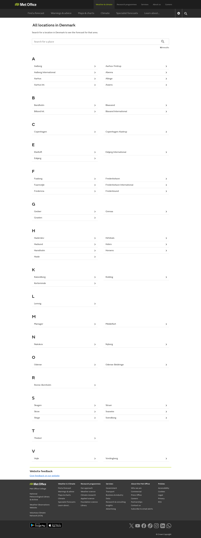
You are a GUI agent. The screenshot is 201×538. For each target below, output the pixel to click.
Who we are (136, 488)
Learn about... (152, 13)
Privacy (161, 498)
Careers (168, 4)
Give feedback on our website (45, 475)
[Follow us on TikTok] (150, 526)
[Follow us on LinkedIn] (162, 526)
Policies (161, 484)
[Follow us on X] (131, 526)
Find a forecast (36, 13)
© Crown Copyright (163, 534)
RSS (160, 502)
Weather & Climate (66, 484)
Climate (105, 13)
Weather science (88, 491)
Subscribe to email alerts (142, 509)
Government (111, 488)
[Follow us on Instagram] (156, 526)
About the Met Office (140, 484)
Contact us (136, 505)
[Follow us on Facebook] (143, 526)
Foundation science (89, 502)
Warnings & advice (61, 13)
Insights (109, 505)
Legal (160, 495)
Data (108, 498)
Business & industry (114, 495)
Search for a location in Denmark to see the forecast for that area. (65, 32)
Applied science (87, 498)
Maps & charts (86, 13)
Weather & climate (104, 4)
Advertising (111, 509)
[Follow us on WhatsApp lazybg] (168, 526)
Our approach (87, 488)
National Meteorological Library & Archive (39, 497)
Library (84, 505)
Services (144, 4)
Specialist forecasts (127, 13)
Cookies (161, 491)
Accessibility (163, 488)
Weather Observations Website (40, 506)
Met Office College (38, 488)
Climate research (88, 495)
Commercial (136, 491)
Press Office (136, 495)
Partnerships (136, 502)
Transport (110, 491)
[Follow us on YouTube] (137, 526)
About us (157, 4)
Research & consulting (116, 502)
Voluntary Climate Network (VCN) (38, 514)
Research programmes (127, 4)
